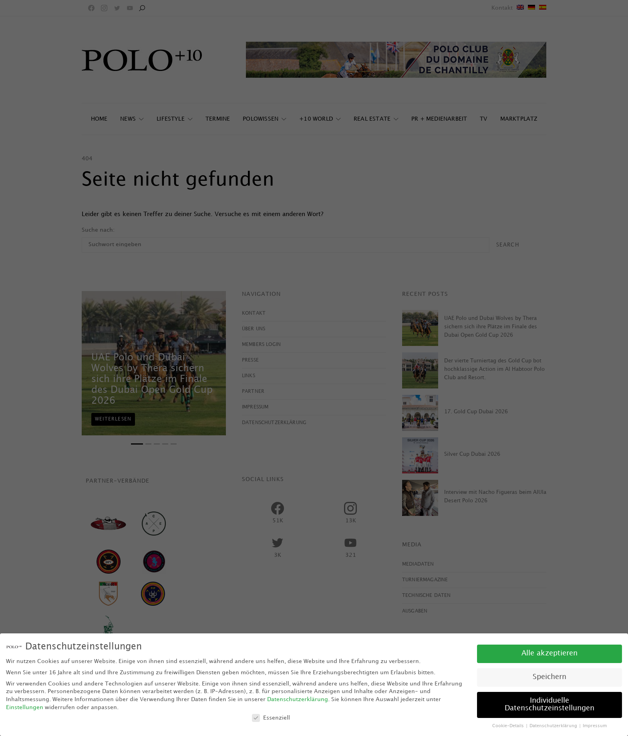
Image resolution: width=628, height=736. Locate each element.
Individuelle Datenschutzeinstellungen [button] (549, 705)
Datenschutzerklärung (297, 699)
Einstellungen (24, 707)
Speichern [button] (549, 677)
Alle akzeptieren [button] (549, 653)
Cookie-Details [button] (508, 726)
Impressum (595, 726)
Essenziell (271, 718)
